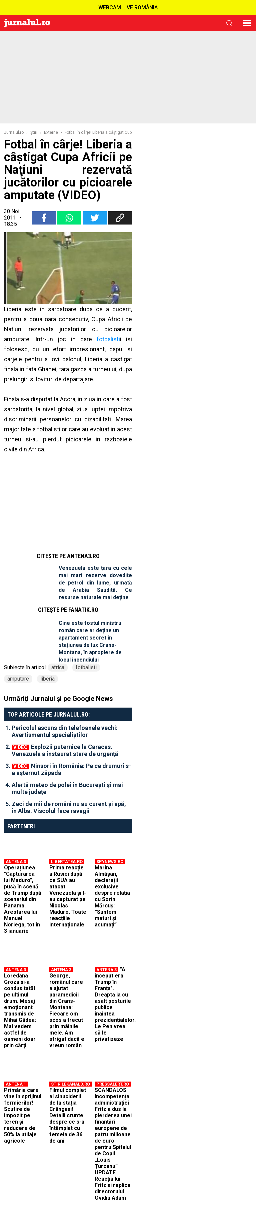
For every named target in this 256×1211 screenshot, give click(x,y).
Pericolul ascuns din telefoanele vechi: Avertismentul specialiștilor (65, 731)
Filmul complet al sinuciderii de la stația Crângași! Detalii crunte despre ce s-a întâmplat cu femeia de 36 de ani (67, 1115)
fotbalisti (108, 339)
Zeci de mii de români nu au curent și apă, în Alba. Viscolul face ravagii (69, 807)
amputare (18, 679)
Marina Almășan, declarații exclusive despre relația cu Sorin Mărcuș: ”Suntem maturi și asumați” (112, 896)
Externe (51, 132)
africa (57, 667)
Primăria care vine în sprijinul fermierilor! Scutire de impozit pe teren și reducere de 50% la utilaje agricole (22, 1115)
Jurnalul (27, 23)
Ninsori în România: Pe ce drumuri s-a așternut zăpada (71, 769)
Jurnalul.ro (14, 132)
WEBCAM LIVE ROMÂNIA (128, 7)
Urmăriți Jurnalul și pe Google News (58, 699)
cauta (229, 23)
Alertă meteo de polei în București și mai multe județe (67, 788)
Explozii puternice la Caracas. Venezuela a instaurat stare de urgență (65, 750)
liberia (47, 679)
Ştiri (33, 132)
